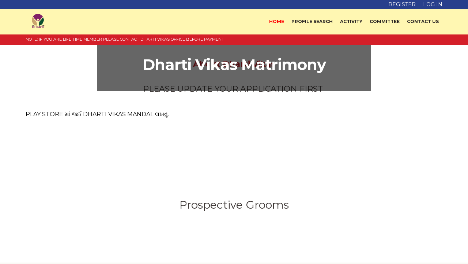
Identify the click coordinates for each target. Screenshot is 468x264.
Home (276, 21)
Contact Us (423, 21)
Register (402, 4)
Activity (351, 21)
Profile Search (312, 21)
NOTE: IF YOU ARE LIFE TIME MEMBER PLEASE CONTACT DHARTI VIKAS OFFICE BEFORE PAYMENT (125, 39)
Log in (432, 4)
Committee (385, 21)
